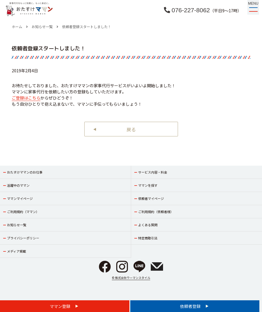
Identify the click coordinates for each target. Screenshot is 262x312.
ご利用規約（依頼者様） (156, 211)
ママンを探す (147, 185)
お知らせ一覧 (42, 26)
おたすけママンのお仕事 (24, 172)
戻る (131, 129)
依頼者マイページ (151, 198)
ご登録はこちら (26, 98)
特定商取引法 (147, 238)
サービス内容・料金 (152, 172)
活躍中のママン (18, 185)
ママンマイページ (20, 198)
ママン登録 (60, 306)
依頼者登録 (190, 306)
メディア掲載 (16, 251)
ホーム (17, 26)
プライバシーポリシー (23, 238)
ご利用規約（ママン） (23, 211)
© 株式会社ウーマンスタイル (131, 277)
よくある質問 (147, 224)
